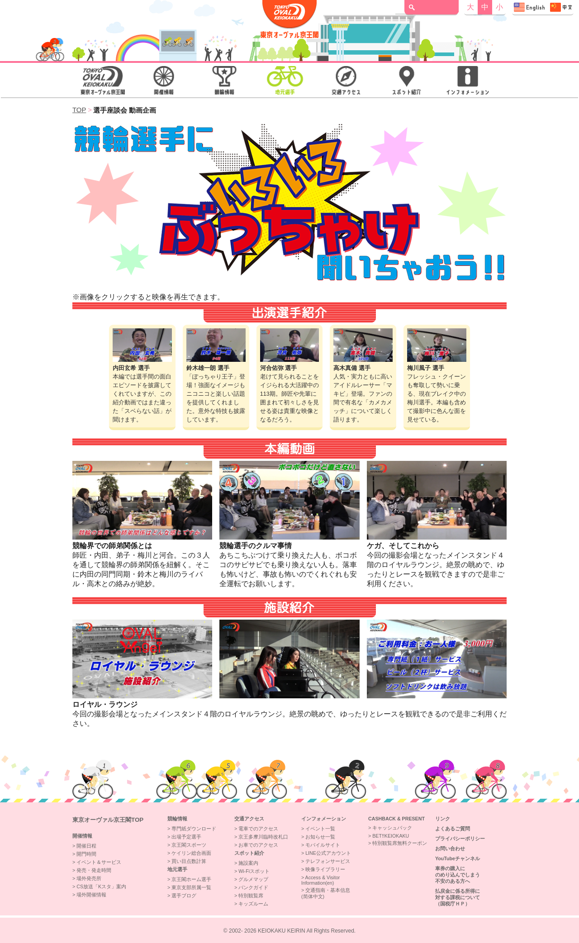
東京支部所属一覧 (191, 887)
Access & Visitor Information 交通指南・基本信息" (542, 7)
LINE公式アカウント (328, 853)
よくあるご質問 (452, 828)
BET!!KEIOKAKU (390, 836)
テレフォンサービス (327, 861)
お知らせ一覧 (320, 836)
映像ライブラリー (325, 869)
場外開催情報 (91, 894)
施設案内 (248, 863)
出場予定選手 (186, 836)
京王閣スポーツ (188, 845)
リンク (442, 818)
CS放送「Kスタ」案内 (101, 886)
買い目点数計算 (188, 861)
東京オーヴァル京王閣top (107, 819)
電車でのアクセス (258, 828)
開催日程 (86, 845)
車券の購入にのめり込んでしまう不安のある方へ (457, 875)
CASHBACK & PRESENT (396, 818)
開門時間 (86, 854)
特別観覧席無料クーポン (399, 843)
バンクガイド (253, 887)
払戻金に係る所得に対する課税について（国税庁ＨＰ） (457, 897)
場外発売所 (88, 878)
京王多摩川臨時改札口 (263, 836)
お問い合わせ (450, 848)
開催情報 (82, 836)
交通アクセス (249, 818)
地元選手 (177, 869)
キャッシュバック (392, 827)
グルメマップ (253, 879)
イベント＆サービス (98, 862)
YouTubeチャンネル (457, 858)
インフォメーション (323, 818)
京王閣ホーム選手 (191, 879)
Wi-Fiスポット (254, 871)
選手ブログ (183, 895)
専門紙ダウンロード (193, 828)
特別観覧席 (250, 895)
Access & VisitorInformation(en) (320, 880)
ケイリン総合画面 (191, 853)
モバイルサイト (322, 845)
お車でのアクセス (258, 845)
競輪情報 (177, 818)
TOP (79, 110)
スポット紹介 (249, 853)
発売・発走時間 (93, 870)
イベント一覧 (320, 828)
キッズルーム (253, 903)
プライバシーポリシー (460, 838)
